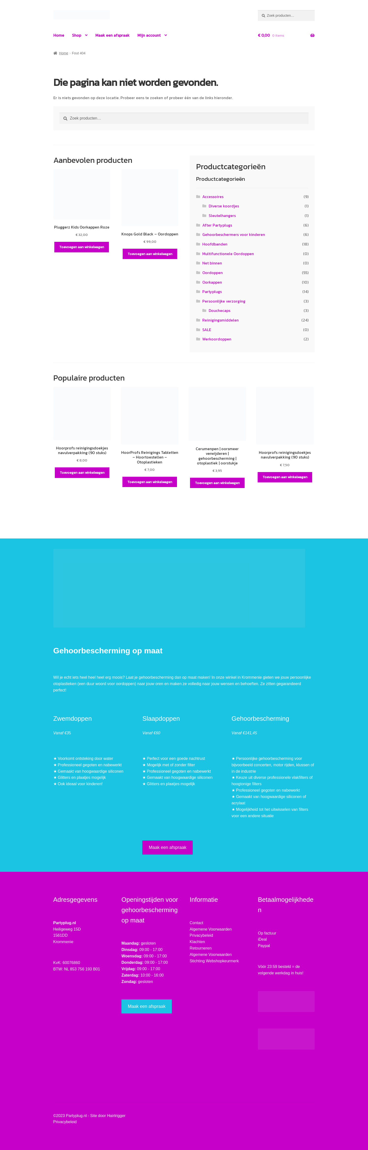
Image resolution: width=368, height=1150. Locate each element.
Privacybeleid (201, 935)
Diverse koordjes (224, 206)
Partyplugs (212, 291)
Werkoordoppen (216, 339)
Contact (196, 923)
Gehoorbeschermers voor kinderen (233, 234)
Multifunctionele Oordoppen (228, 254)
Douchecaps (219, 310)
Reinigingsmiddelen (220, 320)
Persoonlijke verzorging (223, 301)
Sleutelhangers (222, 215)
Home (58, 35)
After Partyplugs (217, 225)
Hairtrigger (116, 1116)
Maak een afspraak (112, 35)
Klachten (197, 942)
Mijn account (149, 35)
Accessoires (212, 196)
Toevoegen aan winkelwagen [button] (81, 247)
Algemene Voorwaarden (211, 929)
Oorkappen (212, 282)
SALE (206, 330)
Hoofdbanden (214, 244)
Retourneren (201, 948)
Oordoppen (212, 273)
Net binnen (212, 263)
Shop (76, 35)
